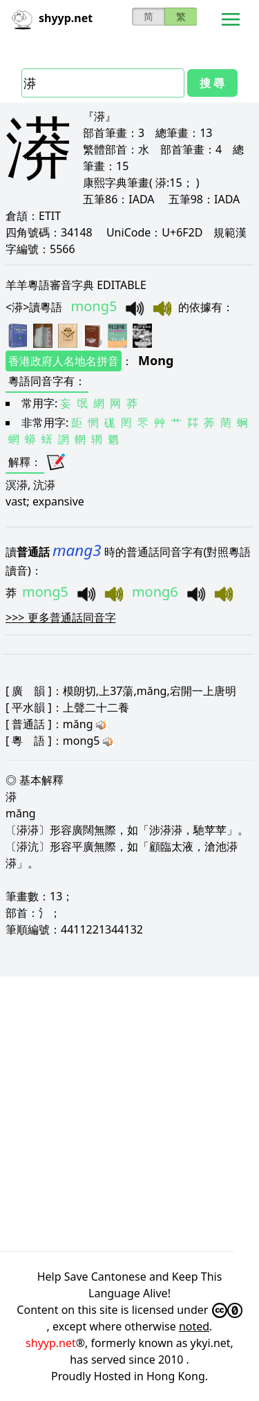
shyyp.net (51, 1343)
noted (194, 1326)
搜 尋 (212, 83)
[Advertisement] (129, 1111)
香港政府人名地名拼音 (63, 361)
